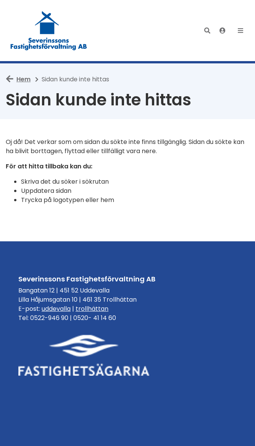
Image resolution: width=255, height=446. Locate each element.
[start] (50, 30)
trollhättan (92, 308)
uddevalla (56, 308)
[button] (207, 30)
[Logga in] (222, 30)
